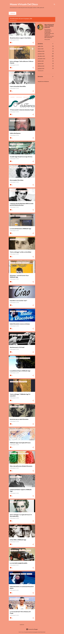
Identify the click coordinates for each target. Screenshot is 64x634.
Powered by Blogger (32, 629)
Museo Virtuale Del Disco (24, 4)
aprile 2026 (40, 46)
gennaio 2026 (41, 53)
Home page (12, 13)
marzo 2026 (40, 48)
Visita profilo (47, 39)
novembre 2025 (41, 58)
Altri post (22, 624)
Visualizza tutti (13, 20)
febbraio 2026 (41, 51)
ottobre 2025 (41, 61)
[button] (33, 43)
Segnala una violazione (43, 81)
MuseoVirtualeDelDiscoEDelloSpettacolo (49, 26)
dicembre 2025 (41, 56)
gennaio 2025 (41, 68)
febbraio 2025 (41, 66)
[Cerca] (54, 4)
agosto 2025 (40, 63)
